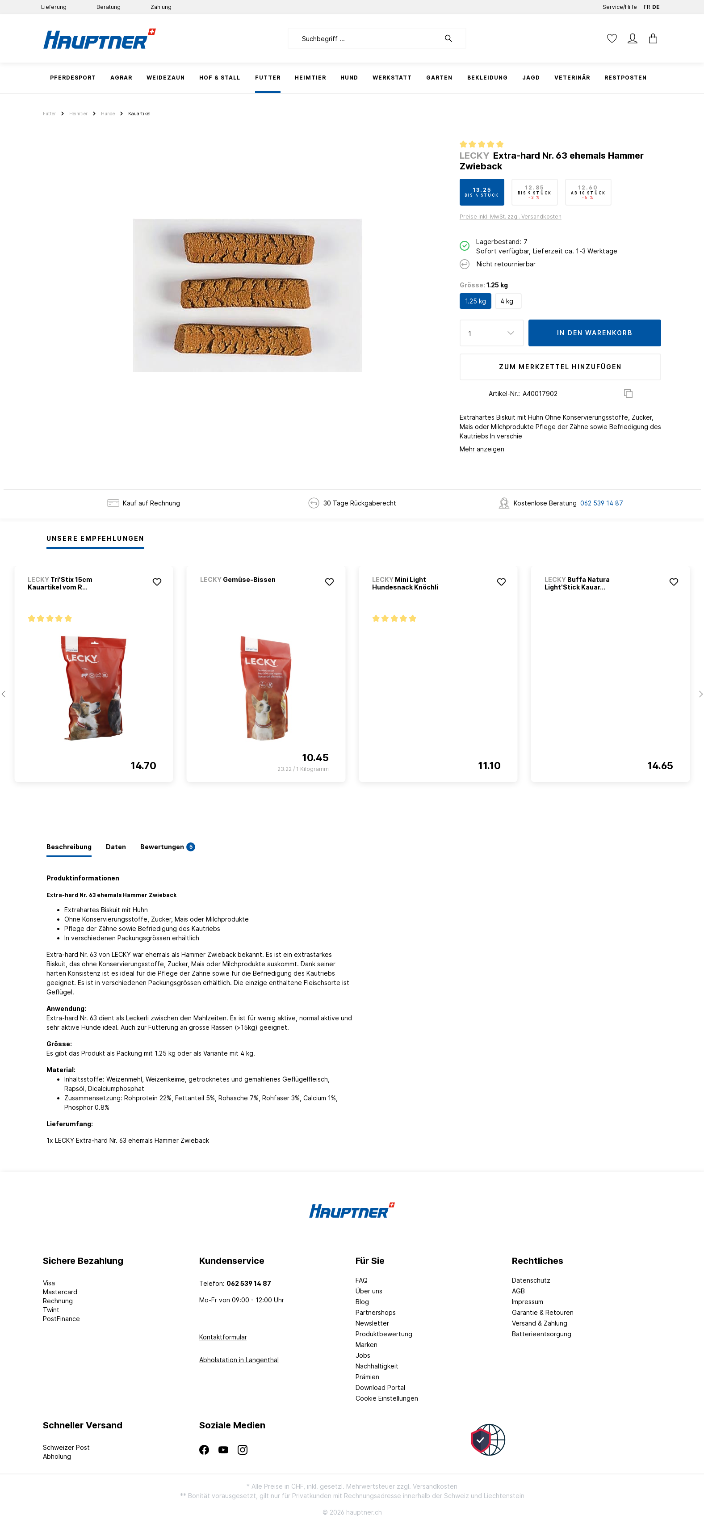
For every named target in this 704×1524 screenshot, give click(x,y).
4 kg (506, 301)
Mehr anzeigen (482, 449)
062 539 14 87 (601, 503)
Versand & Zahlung (539, 1323)
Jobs (363, 1355)
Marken (366, 1344)
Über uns (369, 1291)
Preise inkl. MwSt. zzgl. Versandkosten (511, 216)
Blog (362, 1301)
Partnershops (376, 1312)
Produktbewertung (384, 1334)
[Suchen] (453, 38)
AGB (518, 1291)
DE (656, 5)
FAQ (362, 1280)
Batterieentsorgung (541, 1334)
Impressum (527, 1301)
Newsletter (372, 1323)
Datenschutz (531, 1280)
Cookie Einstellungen (387, 1398)
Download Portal (380, 1387)
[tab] (69, 847)
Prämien (367, 1377)
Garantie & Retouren (543, 1312)
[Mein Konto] (632, 38)
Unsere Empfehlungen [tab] (95, 538)
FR (647, 5)
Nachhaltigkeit (377, 1366)
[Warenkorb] (650, 38)
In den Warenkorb (595, 333)
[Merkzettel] (612, 38)
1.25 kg (475, 301)
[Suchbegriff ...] (364, 38)
